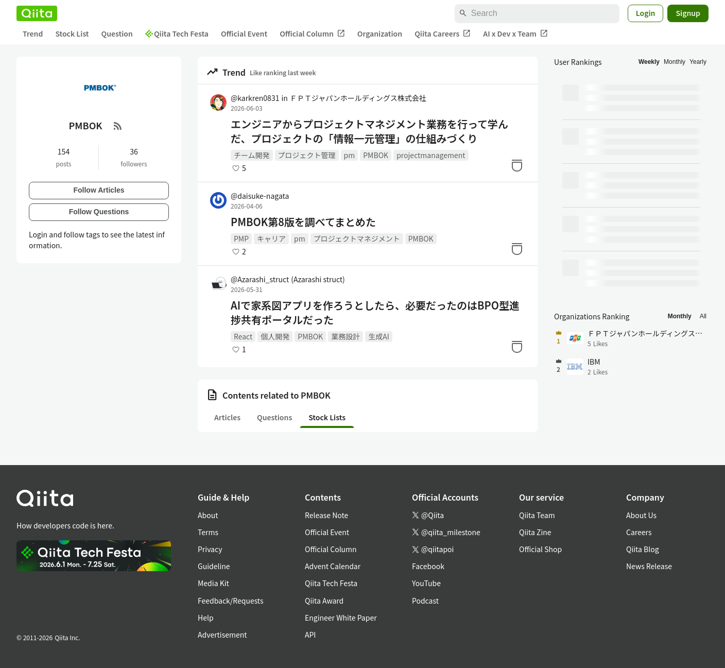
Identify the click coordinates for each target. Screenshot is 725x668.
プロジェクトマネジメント (357, 238)
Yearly (697, 61)
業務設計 (345, 336)
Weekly (649, 61)
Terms (208, 532)
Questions (274, 417)
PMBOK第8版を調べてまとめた (303, 222)
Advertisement (222, 634)
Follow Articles (98, 190)
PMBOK (375, 155)
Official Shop (540, 549)
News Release (649, 566)
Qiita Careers (443, 33)
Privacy (210, 549)
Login (645, 13)
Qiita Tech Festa (177, 33)
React (243, 336)
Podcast (425, 600)
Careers (638, 532)
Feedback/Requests (231, 600)
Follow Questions (99, 212)
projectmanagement (430, 155)
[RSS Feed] (118, 125)
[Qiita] (36, 13)
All (703, 316)
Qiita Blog (642, 549)
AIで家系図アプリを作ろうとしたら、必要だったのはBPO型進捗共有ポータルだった (375, 312)
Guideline (214, 566)
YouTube (426, 583)
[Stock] (517, 165)
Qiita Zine (535, 532)
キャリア (271, 238)
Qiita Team (537, 515)
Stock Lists (327, 417)
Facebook (428, 566)
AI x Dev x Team (515, 33)
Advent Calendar (332, 566)
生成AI (378, 336)
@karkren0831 (255, 98)
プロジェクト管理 (307, 155)
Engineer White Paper (341, 617)
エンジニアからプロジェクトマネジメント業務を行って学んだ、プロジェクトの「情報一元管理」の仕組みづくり (369, 131)
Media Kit (213, 583)
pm (349, 155)
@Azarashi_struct (288, 279)
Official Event (244, 33)
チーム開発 (252, 155)
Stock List (72, 33)
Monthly (674, 61)
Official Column (312, 33)
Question (117, 33)
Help (206, 617)
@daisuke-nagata (260, 196)
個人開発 (275, 336)
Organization (379, 33)
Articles (227, 417)
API (310, 634)
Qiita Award (324, 600)
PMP (241, 238)
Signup (688, 13)
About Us (641, 515)
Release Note (326, 515)
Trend (33, 33)
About (208, 515)
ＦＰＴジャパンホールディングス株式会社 (358, 98)
